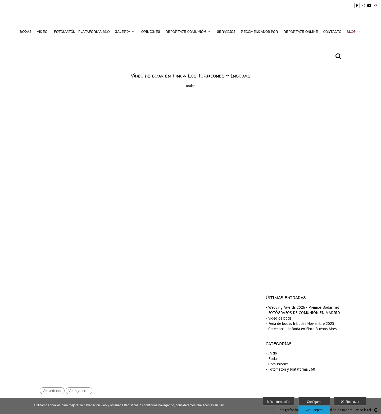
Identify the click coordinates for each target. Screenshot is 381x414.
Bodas (190, 86)
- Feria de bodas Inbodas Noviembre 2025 (300, 323)
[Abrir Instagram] (363, 5)
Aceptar (314, 410)
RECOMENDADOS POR (259, 31)
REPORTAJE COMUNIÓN (185, 31)
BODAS (25, 31)
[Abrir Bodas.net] (375, 5)
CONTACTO (332, 31)
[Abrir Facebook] (357, 5)
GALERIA (122, 31)
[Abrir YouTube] (369, 5)
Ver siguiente (79, 391)
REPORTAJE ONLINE (300, 31)
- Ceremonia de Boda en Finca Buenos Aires (301, 329)
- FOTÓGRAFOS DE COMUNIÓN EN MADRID (303, 313)
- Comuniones (277, 364)
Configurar (314, 402)
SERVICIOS (226, 31)
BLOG (351, 31)
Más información (278, 402)
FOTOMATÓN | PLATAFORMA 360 (82, 31)
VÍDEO (42, 31)
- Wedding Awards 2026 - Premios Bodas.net (302, 307)
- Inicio (271, 353)
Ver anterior (52, 391)
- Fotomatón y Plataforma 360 (290, 369)
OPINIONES (150, 31)
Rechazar (350, 402)
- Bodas (272, 359)
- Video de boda (279, 318)
